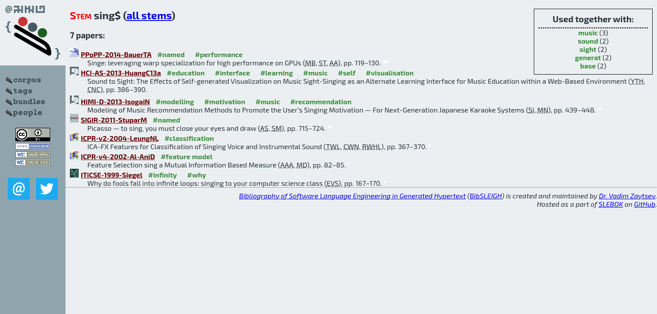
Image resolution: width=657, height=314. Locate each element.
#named (171, 54)
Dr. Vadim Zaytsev (627, 195)
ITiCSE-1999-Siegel (111, 175)
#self (347, 72)
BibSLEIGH (485, 195)
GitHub (645, 204)
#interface (232, 72)
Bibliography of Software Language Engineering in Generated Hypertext (352, 195)
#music (315, 72)
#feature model (187, 156)
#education (186, 72)
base (588, 65)
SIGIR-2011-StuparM (114, 120)
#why (196, 175)
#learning (276, 72)
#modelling (175, 101)
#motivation (224, 101)
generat (588, 57)
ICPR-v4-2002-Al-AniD (118, 156)
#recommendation (320, 101)
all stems (148, 15)
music (588, 32)
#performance (218, 54)
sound (588, 41)
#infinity (162, 175)
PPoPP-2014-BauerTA (116, 54)
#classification (189, 138)
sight (588, 49)
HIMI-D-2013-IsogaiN (115, 101)
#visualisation (390, 72)
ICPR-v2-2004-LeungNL (120, 138)
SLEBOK (610, 204)
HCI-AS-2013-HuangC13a (121, 72)
